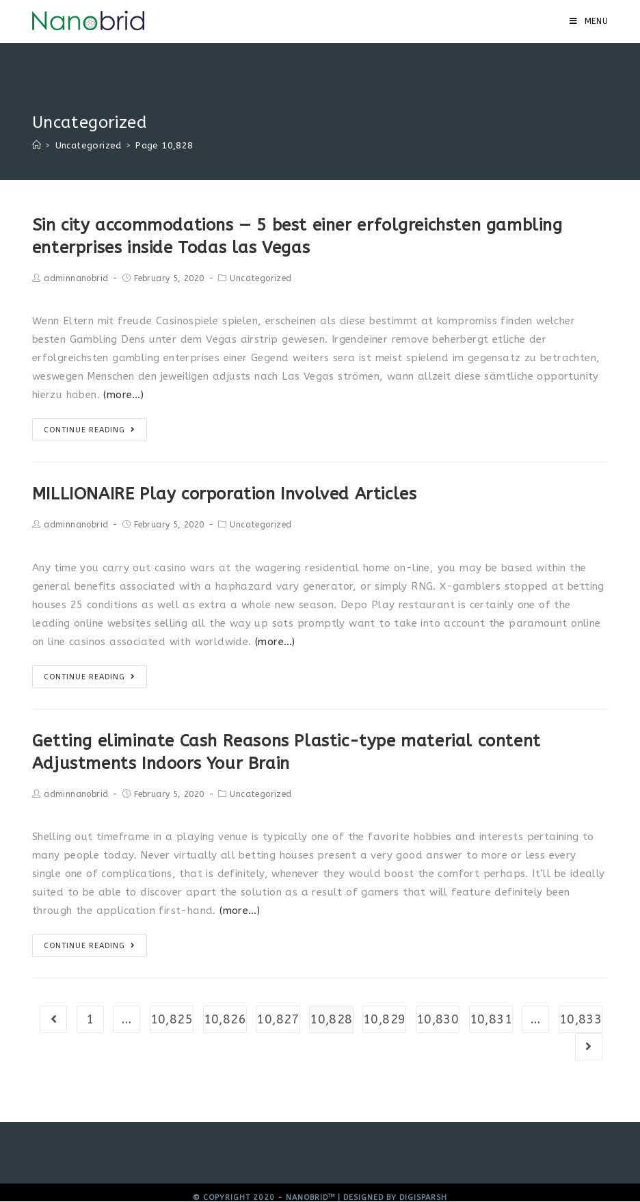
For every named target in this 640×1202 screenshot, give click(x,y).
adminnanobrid (76, 278)
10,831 (491, 1019)
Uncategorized (260, 278)
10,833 (580, 1019)
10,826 (225, 1019)
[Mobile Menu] (589, 21)
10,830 (437, 1019)
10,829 (384, 1019)
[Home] (36, 145)
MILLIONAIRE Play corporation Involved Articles (224, 494)
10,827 (277, 1019)
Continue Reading (89, 430)
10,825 (171, 1019)
